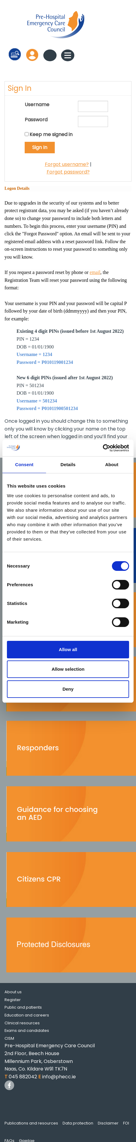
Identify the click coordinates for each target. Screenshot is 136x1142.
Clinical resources (22, 1023)
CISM (9, 1038)
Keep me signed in (51, 134)
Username (37, 104)
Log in (32, 54)
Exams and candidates (27, 1030)
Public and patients (23, 1007)
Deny (68, 689)
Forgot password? (68, 171)
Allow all (68, 649)
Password (36, 119)
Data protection (78, 1123)
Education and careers (27, 1015)
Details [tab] (68, 464)
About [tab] (111, 464)
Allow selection (67, 669)
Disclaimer (108, 1123)
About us (13, 991)
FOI (126, 1123)
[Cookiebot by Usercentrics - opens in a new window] (102, 448)
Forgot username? (67, 164)
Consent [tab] (24, 464)
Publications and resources (31, 1123)
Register (13, 999)
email (95, 272)
